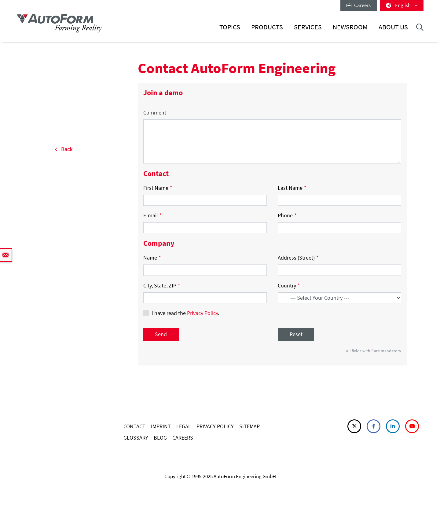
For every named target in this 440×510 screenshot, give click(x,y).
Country (289, 285)
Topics (229, 27)
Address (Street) (298, 257)
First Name (157, 187)
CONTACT (134, 426)
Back (63, 149)
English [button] (401, 5)
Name (152, 257)
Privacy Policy (202, 313)
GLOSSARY (135, 437)
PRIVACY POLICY (215, 426)
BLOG (160, 437)
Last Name (292, 187)
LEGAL (183, 426)
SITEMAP (249, 426)
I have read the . (185, 313)
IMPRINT (161, 426)
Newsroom (350, 27)
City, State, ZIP (161, 285)
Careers (358, 5)
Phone (287, 215)
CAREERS (182, 437)
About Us (393, 27)
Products (267, 27)
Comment (154, 112)
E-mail (152, 215)
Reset (296, 334)
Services (308, 27)
